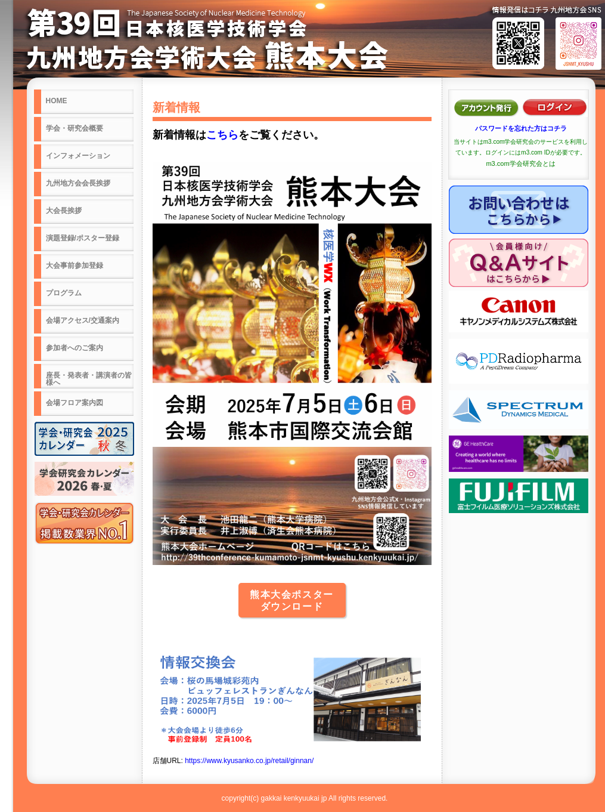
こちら (222, 135)
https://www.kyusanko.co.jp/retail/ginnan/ (249, 761)
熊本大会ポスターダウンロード (292, 600)
